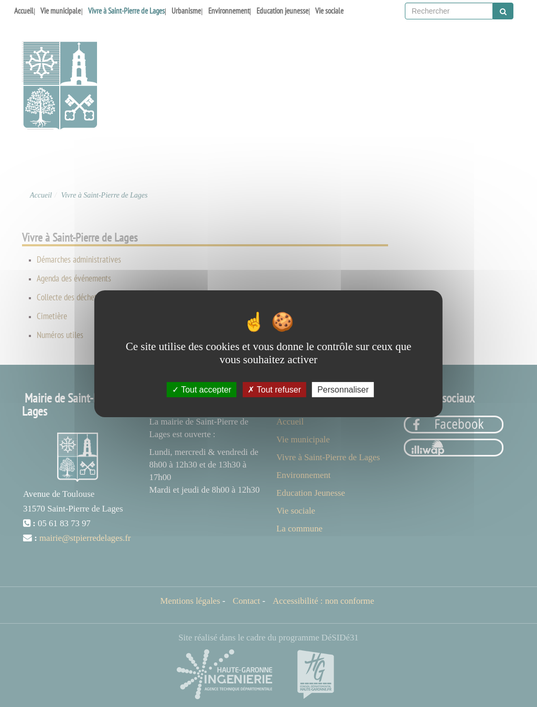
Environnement (229, 10)
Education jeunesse (282, 10)
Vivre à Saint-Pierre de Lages (126, 10)
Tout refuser (274, 389)
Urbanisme (186, 10)
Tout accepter (201, 389)
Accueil (24, 10)
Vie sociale (329, 10)
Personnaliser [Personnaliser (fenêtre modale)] (343, 389)
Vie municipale (60, 10)
